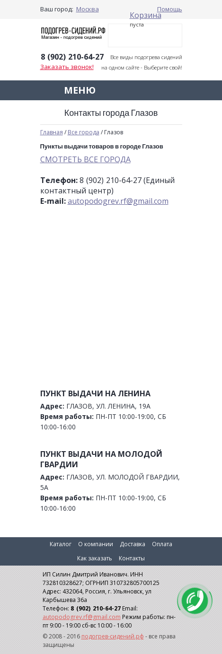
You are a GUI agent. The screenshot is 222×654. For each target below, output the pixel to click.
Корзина (145, 15)
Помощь (169, 9)
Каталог (60, 544)
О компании (95, 544)
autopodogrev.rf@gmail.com (118, 201)
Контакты (132, 558)
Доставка (132, 544)
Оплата (162, 544)
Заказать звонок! (67, 66)
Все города (83, 132)
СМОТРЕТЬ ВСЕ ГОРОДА (85, 159)
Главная (51, 132)
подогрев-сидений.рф (112, 636)
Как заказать (94, 558)
